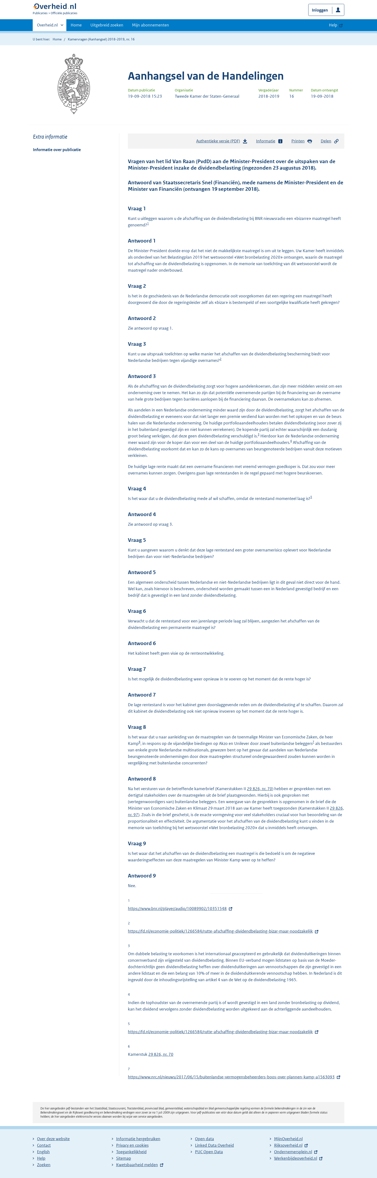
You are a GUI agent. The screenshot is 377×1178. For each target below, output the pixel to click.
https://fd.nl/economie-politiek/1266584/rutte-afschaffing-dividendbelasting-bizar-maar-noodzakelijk (220, 931)
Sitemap (123, 1158)
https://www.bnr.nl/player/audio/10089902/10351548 (177, 908)
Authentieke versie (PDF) (222, 142)
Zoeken (43, 1164)
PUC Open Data (209, 1151)
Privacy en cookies (132, 1145)
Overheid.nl (47, 26)
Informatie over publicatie (57, 149)
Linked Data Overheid (214, 1145)
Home (76, 25)
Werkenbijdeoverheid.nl (295, 1158)
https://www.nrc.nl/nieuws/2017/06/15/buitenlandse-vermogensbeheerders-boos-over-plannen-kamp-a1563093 (231, 1077)
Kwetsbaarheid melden (137, 1164)
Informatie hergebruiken (138, 1138)
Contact (44, 1145)
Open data (204, 1138)
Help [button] (333, 25)
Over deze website (53, 1138)
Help (41, 1158)
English (43, 1151)
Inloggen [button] (320, 10)
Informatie (269, 141)
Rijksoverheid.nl (288, 1145)
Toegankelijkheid (131, 1151)
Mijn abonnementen (150, 25)
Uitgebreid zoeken (106, 25)
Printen (301, 141)
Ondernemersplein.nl (293, 1151)
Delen (330, 141)
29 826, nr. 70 (259, 788)
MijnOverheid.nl (288, 1138)
